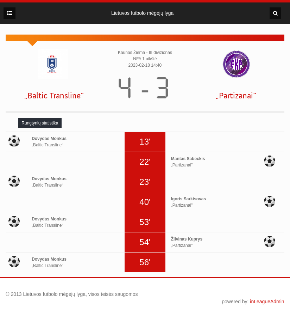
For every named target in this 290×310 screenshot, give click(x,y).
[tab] (40, 123)
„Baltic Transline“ (54, 96)
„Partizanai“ (236, 96)
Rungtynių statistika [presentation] (39, 123)
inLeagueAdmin (267, 301)
